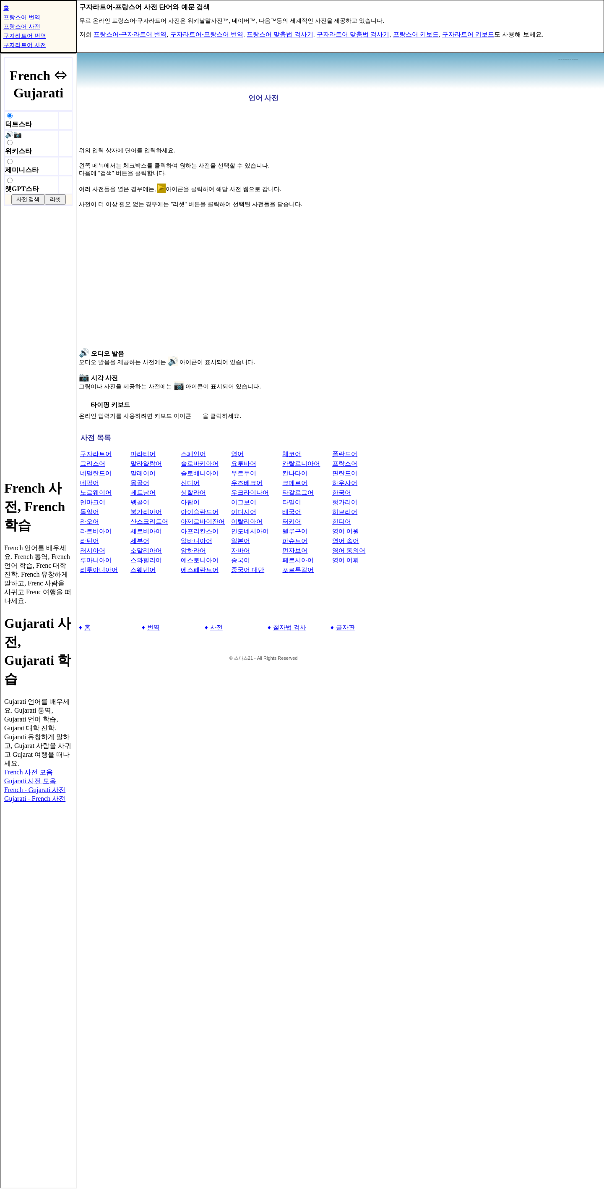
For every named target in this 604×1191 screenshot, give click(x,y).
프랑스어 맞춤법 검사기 (280, 34)
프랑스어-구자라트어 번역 (130, 34)
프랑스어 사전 (21, 26)
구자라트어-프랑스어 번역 (206, 34)
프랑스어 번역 (21, 17)
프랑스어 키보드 (416, 34)
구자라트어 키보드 (468, 34)
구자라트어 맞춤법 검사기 (353, 34)
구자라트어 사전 (24, 45)
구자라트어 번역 (24, 35)
